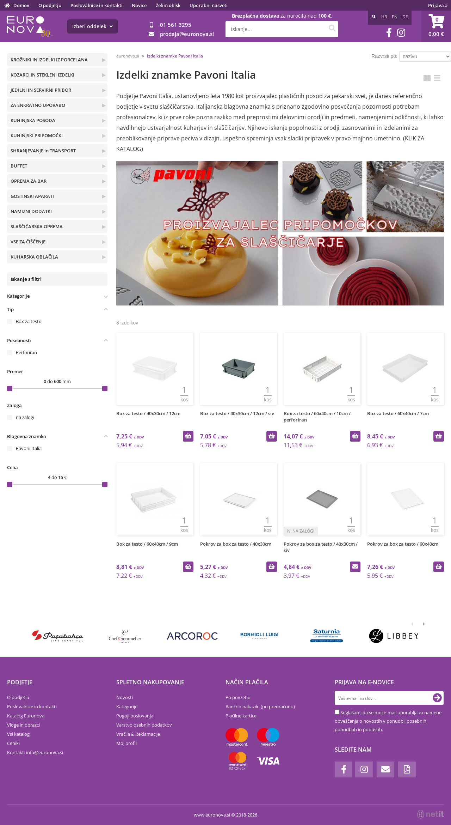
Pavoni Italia (29, 448)
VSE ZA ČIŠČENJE (28, 241)
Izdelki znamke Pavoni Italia (175, 56)
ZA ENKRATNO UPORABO (38, 105)
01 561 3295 (175, 24)
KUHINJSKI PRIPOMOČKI (37, 135)
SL (373, 17)
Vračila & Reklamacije (138, 734)
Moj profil (126, 743)
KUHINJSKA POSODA (33, 120)
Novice (139, 5)
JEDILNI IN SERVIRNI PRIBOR (41, 90)
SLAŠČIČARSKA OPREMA (37, 226)
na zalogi (25, 417)
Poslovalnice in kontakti (96, 5)
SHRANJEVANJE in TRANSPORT (43, 150)
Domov (21, 5)
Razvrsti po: (384, 56)
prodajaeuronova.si (187, 33)
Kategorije (126, 706)
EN (394, 17)
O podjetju (49, 5)
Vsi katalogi (19, 734)
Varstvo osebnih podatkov (144, 725)
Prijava (437, 5)
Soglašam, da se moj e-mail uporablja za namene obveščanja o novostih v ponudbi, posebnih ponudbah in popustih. (388, 721)
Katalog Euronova (25, 715)
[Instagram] (401, 33)
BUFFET (19, 166)
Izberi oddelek (92, 26)
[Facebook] (389, 33)
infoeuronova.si (44, 752)
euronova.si (127, 56)
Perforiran (26, 352)
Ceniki (13, 743)
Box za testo (29, 321)
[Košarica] (436, 26)
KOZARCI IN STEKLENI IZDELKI (42, 75)
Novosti (124, 697)
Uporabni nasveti (209, 5)
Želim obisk (168, 5)
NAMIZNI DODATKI (31, 211)
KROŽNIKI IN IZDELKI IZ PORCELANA (49, 59)
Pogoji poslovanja (134, 715)
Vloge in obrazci (23, 725)
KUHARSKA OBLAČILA (34, 257)
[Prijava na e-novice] (437, 698)
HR (384, 17)
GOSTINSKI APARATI (32, 196)
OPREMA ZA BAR (29, 181)
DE (405, 17)
